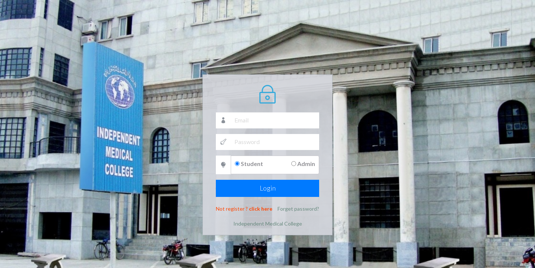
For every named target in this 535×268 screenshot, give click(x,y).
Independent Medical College (267, 223)
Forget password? (298, 208)
